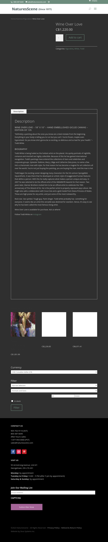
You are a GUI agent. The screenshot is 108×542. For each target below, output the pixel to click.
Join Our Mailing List (21, 487)
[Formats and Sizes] (54, 390)
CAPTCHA (16, 498)
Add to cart (75, 37)
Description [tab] (19, 111)
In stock (17, 401)
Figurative (27, 19)
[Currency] (54, 372)
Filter (17, 407)
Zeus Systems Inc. (27, 531)
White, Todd (79, 48)
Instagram (37, 214)
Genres (19, 19)
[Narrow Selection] (54, 385)
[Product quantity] (59, 37)
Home (13, 19)
